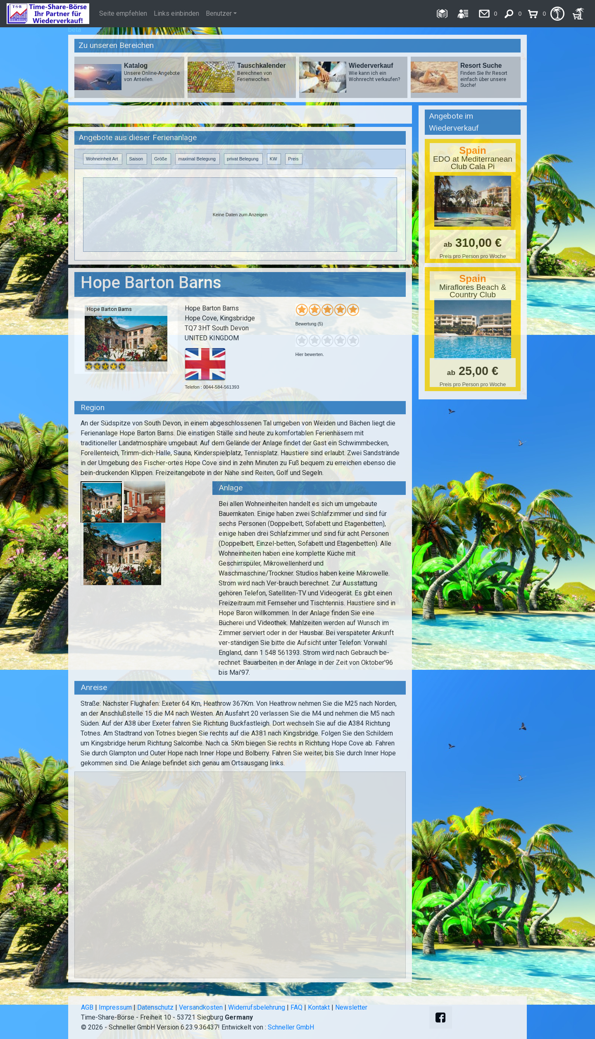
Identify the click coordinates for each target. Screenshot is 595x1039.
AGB (87, 1007)
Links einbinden (176, 13)
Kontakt (319, 1007)
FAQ (296, 1007)
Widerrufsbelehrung (256, 1007)
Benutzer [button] (219, 13)
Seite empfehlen (123, 13)
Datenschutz (155, 1007)
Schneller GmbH (291, 1027)
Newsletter (351, 1007)
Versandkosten (201, 1007)
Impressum (115, 1007)
